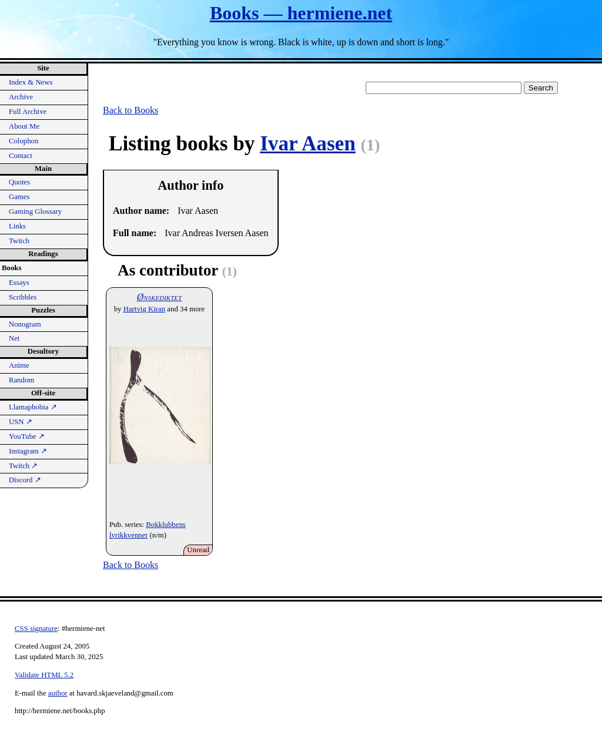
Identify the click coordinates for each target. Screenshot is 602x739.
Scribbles (23, 297)
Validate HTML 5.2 (44, 675)
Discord (25, 480)
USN (20, 422)
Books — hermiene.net (301, 12)
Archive (21, 97)
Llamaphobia (33, 407)
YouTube (27, 436)
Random (21, 380)
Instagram (28, 451)
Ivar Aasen (308, 143)
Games (19, 197)
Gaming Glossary (35, 211)
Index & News (31, 82)
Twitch (19, 241)
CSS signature (36, 628)
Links (17, 226)
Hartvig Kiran (144, 309)
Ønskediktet (159, 297)
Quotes (19, 182)
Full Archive (27, 112)
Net (14, 338)
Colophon (23, 141)
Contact (20, 156)
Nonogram (25, 324)
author (58, 693)
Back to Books (130, 110)
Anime (19, 365)
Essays (19, 282)
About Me (24, 126)
